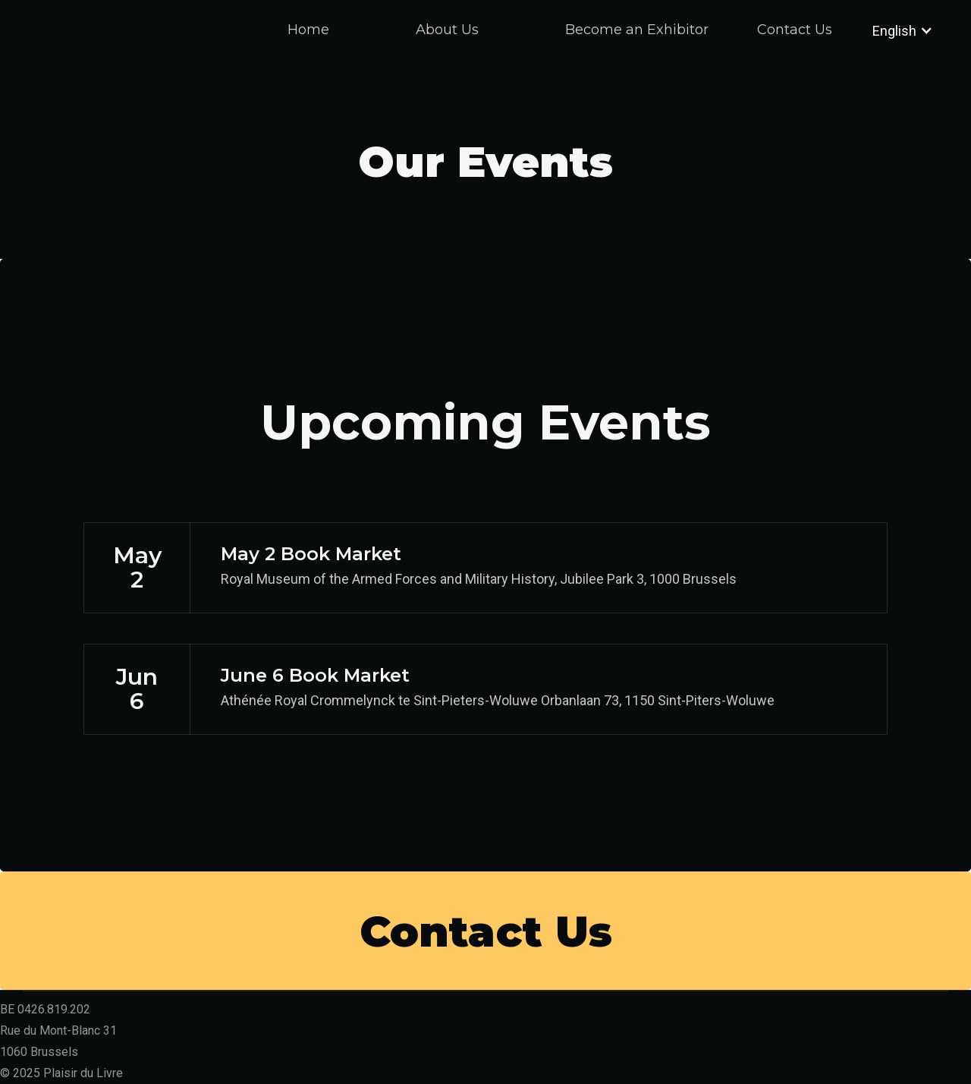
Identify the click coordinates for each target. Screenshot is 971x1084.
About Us (447, 29)
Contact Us (794, 29)
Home (308, 29)
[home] (91, 45)
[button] (890, 30)
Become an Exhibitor (637, 29)
